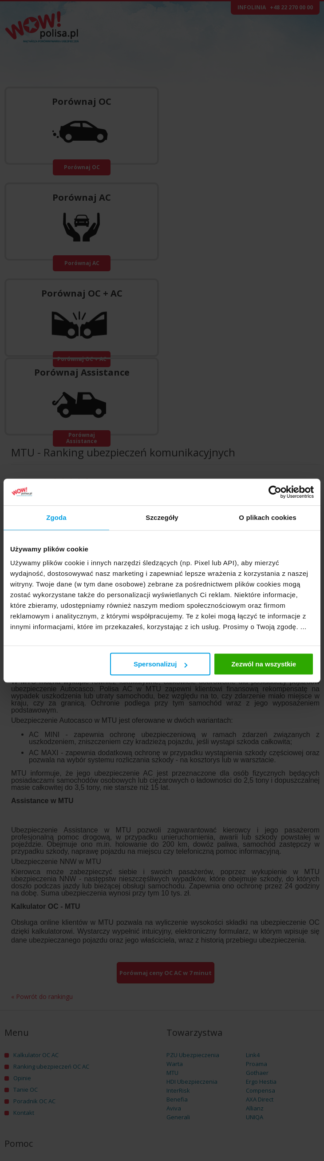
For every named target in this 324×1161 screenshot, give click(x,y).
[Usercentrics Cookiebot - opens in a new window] (275, 492)
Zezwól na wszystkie (263, 664)
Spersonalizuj (161, 664)
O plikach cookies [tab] (267, 517)
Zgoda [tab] (56, 517)
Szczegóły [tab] (162, 517)
